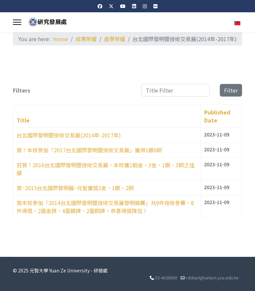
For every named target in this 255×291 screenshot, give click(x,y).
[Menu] (17, 22)
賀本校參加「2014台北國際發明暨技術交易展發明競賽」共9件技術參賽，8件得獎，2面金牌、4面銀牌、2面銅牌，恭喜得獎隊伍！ (105, 207)
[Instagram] (145, 6)
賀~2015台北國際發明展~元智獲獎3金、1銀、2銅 (75, 188)
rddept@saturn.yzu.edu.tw (212, 277)
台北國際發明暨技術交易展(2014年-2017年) (69, 135)
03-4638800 (166, 277)
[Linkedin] (134, 6)
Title (23, 120)
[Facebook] (100, 6)
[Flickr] (155, 6)
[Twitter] (111, 6)
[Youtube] (123, 6)
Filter (231, 90)
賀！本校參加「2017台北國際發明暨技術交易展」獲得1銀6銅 (89, 150)
